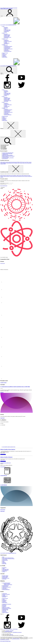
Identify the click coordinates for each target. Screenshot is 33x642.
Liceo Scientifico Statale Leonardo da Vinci (8, 446)
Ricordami (3, 187)
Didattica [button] (3, 44)
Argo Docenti (4, 56)
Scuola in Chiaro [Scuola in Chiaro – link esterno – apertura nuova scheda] (4, 559)
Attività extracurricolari (9, 162)
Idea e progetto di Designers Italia (5, 641)
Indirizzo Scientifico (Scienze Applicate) (7, 449)
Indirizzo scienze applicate (8, 584)
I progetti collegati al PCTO (8, 48)
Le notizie (5, 42)
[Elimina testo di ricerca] (18, 133)
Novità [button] (3, 38)
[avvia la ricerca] (7, 141)
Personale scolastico (7, 34)
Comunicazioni (6, 40)
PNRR (5, 163)
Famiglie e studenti (7, 35)
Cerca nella (4, 148)
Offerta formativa (3, 162)
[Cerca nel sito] (8, 70)
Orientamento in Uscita (7, 37)
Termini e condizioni (5, 612)
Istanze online (4, 563)
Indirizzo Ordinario (7, 583)
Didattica (18, 162)
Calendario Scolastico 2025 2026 (7, 153)
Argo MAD (4, 606)
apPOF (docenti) (4, 120)
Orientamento (15, 162)
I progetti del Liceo (7, 111)
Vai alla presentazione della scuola (5, 462)
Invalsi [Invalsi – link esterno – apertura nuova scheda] (3, 561)
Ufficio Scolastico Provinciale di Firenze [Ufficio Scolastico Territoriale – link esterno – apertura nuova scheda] (8, 558)
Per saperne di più (3, 454)
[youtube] (21, 621)
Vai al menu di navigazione (9, 7)
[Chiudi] (10, 125)
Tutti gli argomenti (5, 116)
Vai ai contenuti (2, 7)
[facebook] (7, 621)
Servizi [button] (3, 96)
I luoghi (5, 92)
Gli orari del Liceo (5, 158)
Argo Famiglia (4, 54)
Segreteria (1, 163)
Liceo (25, 162)
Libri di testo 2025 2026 (7, 51)
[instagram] (7, 88)
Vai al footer (15, 7)
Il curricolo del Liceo (7, 47)
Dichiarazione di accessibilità (6, 608)
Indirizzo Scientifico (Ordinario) (6, 457)
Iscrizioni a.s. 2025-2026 (7, 41)
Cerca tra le (3, 146)
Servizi (23, 162)
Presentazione (6, 91)
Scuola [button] (3, 26)
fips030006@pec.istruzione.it (17, 632)
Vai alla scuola (2, 263)
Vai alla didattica (2, 466)
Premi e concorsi (28, 162)
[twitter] (21, 88)
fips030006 (11, 634)
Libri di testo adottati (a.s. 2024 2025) (8, 157)
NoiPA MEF (4, 562)
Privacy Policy (4, 605)
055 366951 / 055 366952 (9, 630)
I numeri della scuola (7, 29)
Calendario (3, 55)
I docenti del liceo (6, 50)
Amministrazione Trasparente (6, 604)
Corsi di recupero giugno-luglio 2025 (7, 152)
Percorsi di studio (6, 36)
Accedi (2, 188)
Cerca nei (3, 147)
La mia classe (6, 49)
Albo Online (6, 43)
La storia (5, 32)
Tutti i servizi (6, 101)
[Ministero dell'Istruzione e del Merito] (6, 8)
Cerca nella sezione (4, 145)
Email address (2, 183)
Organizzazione (6, 31)
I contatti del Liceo (5, 154)
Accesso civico (4, 611)
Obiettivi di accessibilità (5, 607)
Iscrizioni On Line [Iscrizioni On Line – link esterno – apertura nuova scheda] (5, 560)
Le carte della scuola (7, 30)
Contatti (3, 53)
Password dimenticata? (3, 185)
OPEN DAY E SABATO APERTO (7, 155)
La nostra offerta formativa (8, 46)
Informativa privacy (5, 609)
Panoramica (6, 27)
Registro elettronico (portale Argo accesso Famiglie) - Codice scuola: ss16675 (12, 175)
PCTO (21, 162)
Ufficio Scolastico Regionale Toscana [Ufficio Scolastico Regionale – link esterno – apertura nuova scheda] (7, 557)
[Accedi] (8, 12)
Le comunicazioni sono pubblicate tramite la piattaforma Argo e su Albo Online (15, 386)
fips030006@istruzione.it (8, 631)
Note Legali (4, 610)
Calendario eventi (6, 106)
